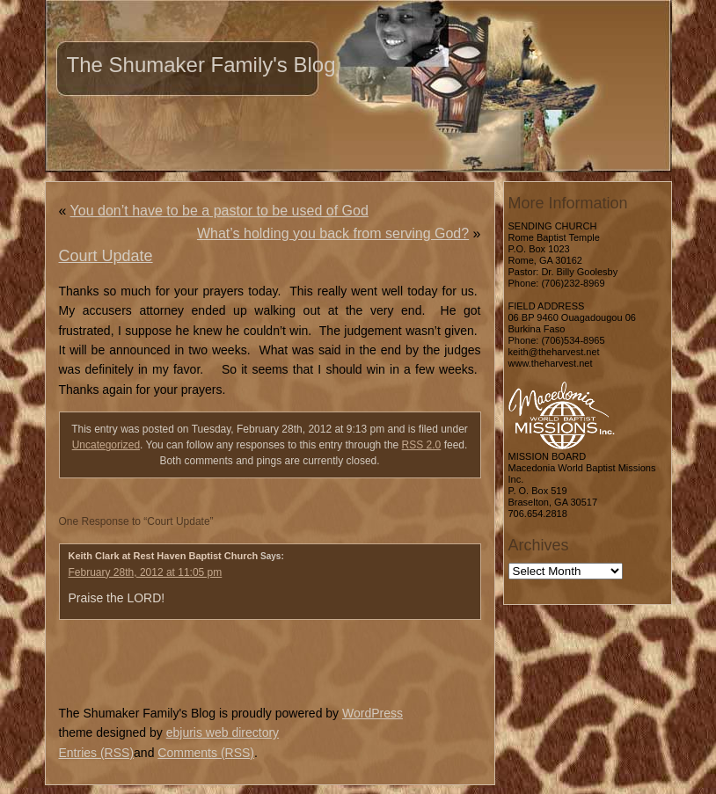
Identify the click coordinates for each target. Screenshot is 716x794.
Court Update (106, 256)
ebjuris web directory (222, 732)
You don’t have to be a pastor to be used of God (219, 210)
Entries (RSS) (97, 753)
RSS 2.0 (422, 445)
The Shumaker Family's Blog (201, 64)
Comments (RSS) (205, 753)
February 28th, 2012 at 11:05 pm (146, 572)
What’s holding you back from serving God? (333, 233)
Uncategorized (106, 445)
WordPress (372, 713)
